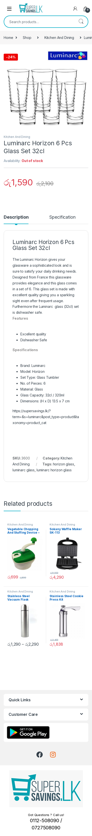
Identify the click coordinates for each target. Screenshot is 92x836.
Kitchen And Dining (59, 37)
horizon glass (63, 464)
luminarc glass (24, 470)
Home (8, 37)
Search (81, 21)
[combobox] (39, 21)
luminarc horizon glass (54, 470)
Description (16, 217)
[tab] (16, 219)
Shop (27, 37)
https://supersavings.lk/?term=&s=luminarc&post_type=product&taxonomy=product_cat (46, 417)
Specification (62, 217)
